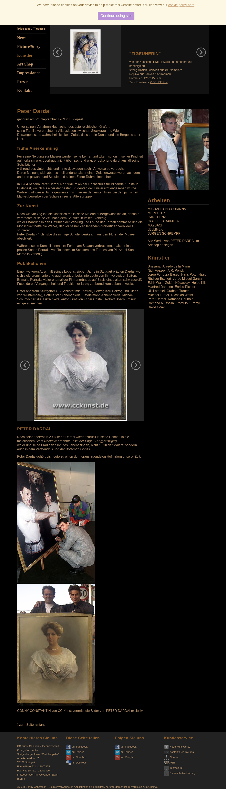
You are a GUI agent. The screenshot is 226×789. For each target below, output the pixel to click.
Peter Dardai (157, 299)
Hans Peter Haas (193, 274)
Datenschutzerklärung (179, 773)
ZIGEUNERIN (158, 82)
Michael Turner (158, 295)
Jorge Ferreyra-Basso (163, 274)
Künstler (25, 55)
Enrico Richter (185, 287)
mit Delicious (76, 762)
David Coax (156, 307)
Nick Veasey (157, 270)
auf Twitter (75, 751)
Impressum (173, 767)
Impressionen (29, 73)
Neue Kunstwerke (177, 746)
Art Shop (25, 64)
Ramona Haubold (180, 299)
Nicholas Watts (182, 295)
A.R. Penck (176, 270)
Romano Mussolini (161, 303)
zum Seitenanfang (31, 724)
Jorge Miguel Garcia (187, 278)
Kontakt (24, 90)
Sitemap (171, 757)
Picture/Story (28, 46)
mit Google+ (76, 757)
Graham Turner (178, 291)
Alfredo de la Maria (176, 266)
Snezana (154, 266)
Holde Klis (199, 282)
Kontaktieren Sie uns (179, 751)
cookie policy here (181, 5)
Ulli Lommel (156, 291)
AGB (169, 762)
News (22, 38)
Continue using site (116, 16)
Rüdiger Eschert (159, 278)
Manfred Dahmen (160, 287)
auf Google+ (125, 757)
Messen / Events (31, 29)
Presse (22, 81)
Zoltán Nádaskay (177, 282)
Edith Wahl (155, 282)
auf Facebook (77, 746)
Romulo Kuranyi (188, 303)
